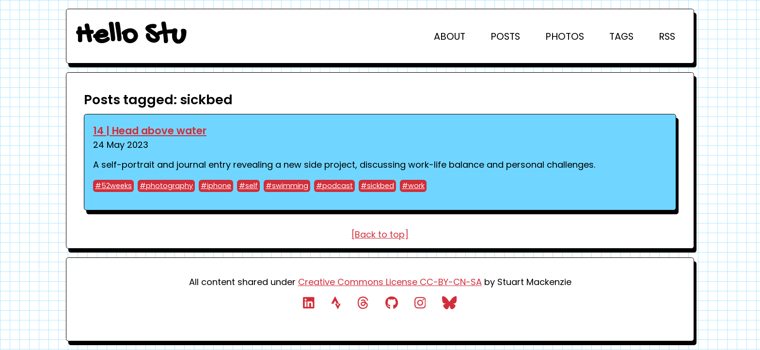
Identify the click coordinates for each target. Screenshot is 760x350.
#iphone (216, 186)
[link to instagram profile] (420, 305)
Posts (505, 36)
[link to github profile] (391, 305)
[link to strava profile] (336, 305)
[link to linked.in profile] (309, 305)
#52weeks (113, 186)
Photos (564, 36)
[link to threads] (363, 305)
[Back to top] (380, 234)
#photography (166, 186)
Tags (621, 36)
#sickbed (377, 186)
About (449, 36)
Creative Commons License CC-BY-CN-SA (390, 282)
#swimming (287, 186)
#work (413, 186)
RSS (667, 36)
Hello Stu (130, 36)
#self (248, 186)
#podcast (334, 186)
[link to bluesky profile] (449, 305)
